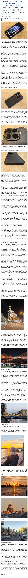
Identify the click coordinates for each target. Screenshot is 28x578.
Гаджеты (18, 5)
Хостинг (4, 12)
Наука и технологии (17, 7)
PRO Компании (18, 1)
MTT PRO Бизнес (6, 7)
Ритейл (4, 9)
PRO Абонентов (10, 3)
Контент (19, 9)
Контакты (8, 14)
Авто (3, 14)
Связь (19, 11)
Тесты (9, 12)
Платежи (9, 9)
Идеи (14, 9)
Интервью (15, 12)
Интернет (8, 5)
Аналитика (14, 11)
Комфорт (21, 12)
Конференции (6, 11)
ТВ (19, 3)
